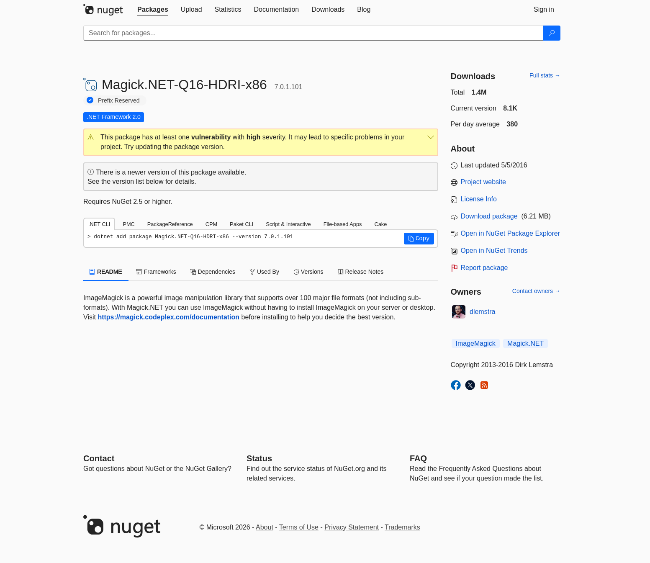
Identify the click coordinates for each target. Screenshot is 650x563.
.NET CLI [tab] (99, 224)
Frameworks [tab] (156, 271)
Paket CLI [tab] (241, 224)
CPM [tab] (211, 224)
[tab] (153, 9)
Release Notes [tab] (361, 271)
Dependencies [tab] (212, 271)
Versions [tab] (308, 271)
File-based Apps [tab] (343, 224)
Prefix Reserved (119, 100)
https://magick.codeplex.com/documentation (168, 317)
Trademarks (402, 527)
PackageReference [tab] (170, 224)
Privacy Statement (351, 527)
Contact (98, 458)
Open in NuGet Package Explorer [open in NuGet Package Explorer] (510, 233)
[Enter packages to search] (313, 33)
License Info (479, 199)
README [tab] (106, 271)
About (264, 527)
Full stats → (544, 75)
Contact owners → (536, 291)
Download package (489, 216)
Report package (484, 267)
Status (259, 458)
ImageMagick (476, 343)
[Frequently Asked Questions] (418, 458)
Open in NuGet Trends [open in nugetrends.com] (494, 250)
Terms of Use (299, 527)
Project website (483, 181)
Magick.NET (525, 343)
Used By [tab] (264, 271)
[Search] (551, 33)
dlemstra (482, 311)
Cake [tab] (380, 224)
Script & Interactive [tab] (288, 224)
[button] (260, 142)
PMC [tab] (128, 224)
